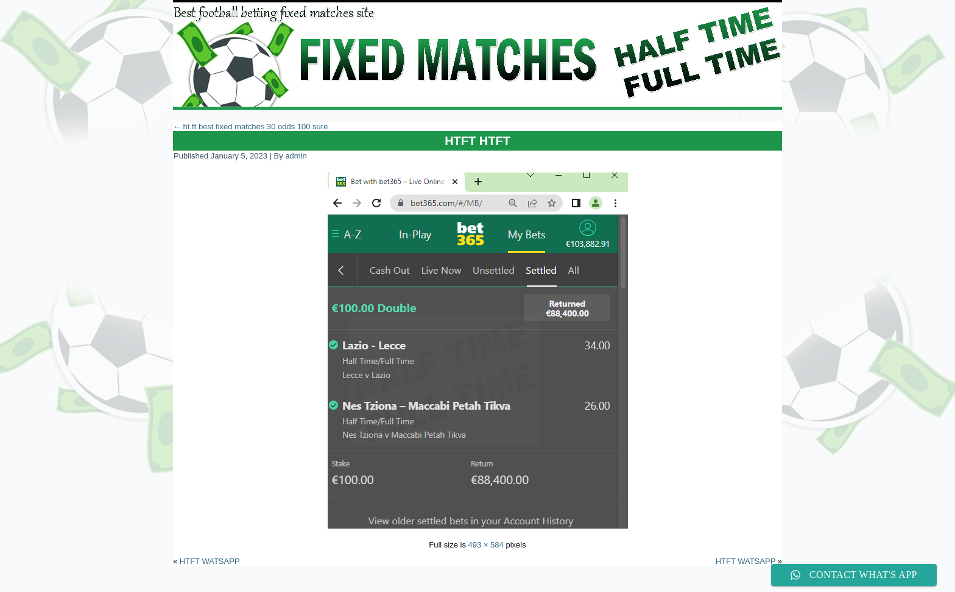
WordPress (432, 582)
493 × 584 (486, 544)
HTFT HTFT (477, 141)
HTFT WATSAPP (210, 561)
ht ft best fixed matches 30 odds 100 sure (250, 126)
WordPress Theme (486, 582)
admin (295, 155)
